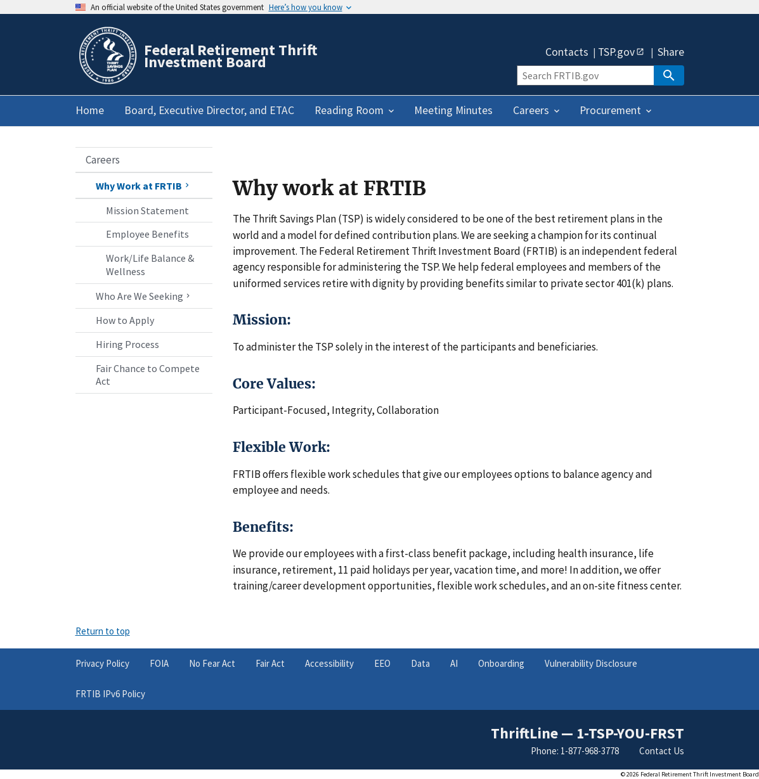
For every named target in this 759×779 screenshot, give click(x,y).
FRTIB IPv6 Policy (110, 694)
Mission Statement (147, 210)
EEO (382, 663)
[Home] (107, 82)
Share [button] (671, 53)
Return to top (102, 631)
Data (420, 663)
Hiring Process (127, 344)
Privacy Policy (102, 663)
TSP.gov (616, 51)
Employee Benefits (147, 234)
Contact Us (661, 751)
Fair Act (270, 663)
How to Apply (125, 320)
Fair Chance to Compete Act (148, 375)
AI (454, 663)
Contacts (566, 53)
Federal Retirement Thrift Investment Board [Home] (231, 56)
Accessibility (329, 663)
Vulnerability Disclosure (591, 663)
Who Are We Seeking (144, 296)
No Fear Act (212, 663)
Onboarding (501, 663)
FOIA (159, 663)
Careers (103, 160)
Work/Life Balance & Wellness (150, 265)
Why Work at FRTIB (144, 185)
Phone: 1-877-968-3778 (575, 751)
